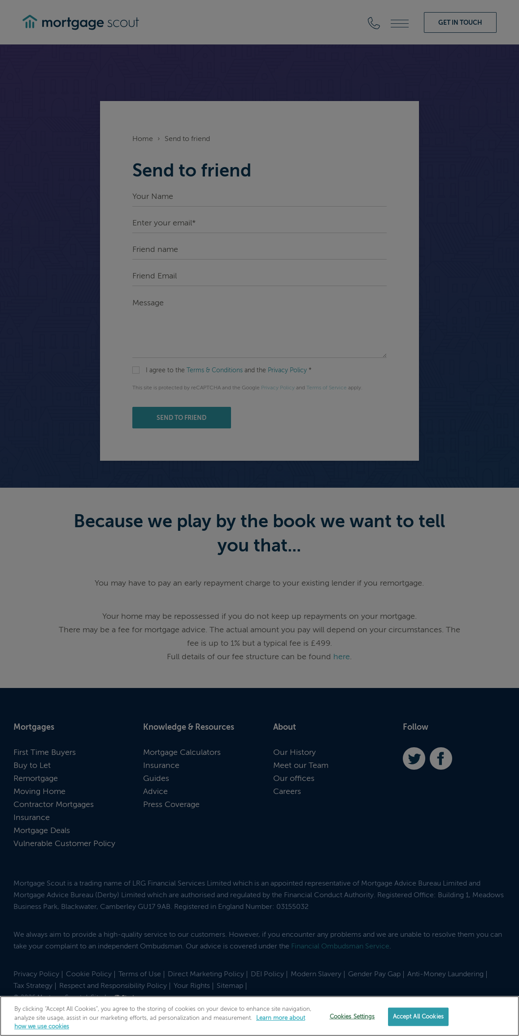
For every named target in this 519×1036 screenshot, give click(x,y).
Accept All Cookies (418, 1016)
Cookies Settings (352, 1016)
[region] (259, 1016)
